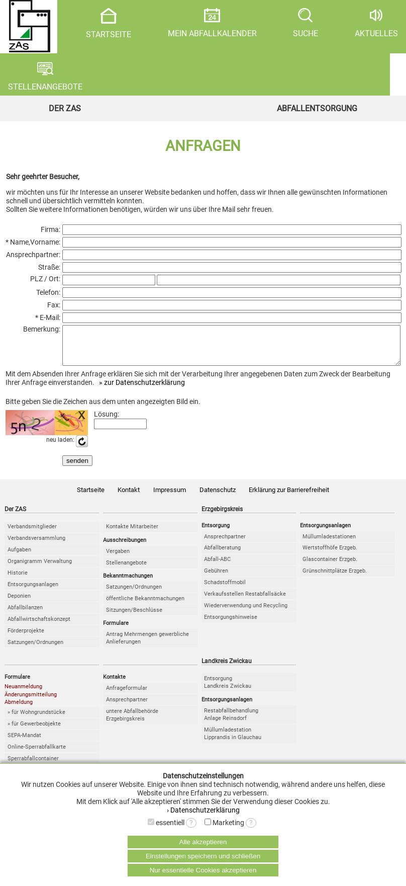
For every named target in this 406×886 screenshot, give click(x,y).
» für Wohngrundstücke (36, 719)
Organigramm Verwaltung (40, 569)
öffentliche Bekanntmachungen (145, 606)
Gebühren (216, 578)
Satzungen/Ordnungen (35, 650)
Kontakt (129, 497)
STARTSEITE (108, 23)
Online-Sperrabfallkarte (37, 754)
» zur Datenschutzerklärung (142, 390)
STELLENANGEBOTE (45, 76)
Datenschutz (217, 497)
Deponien (19, 603)
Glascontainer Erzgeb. (329, 566)
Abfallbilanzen (25, 615)
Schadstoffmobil (225, 590)
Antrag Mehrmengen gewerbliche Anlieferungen (147, 645)
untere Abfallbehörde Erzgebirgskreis (132, 722)
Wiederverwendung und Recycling (245, 613)
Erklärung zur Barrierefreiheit (289, 497)
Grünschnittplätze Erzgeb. (334, 578)
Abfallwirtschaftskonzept (39, 626)
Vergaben (118, 558)
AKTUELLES (376, 23)
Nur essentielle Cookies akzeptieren (203, 870)
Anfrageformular (126, 695)
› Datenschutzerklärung (203, 810)
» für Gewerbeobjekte (34, 731)
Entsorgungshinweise (230, 624)
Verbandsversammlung (36, 545)
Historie (18, 580)
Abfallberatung (222, 555)
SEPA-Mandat (24, 743)
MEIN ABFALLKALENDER (212, 23)
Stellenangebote (126, 570)
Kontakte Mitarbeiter (132, 534)
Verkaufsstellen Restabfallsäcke (245, 601)
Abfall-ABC (217, 566)
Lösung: (106, 422)
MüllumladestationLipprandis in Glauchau (232, 741)
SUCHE (305, 23)
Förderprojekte (26, 638)
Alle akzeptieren (203, 842)
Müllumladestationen (329, 544)
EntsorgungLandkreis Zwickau (227, 690)
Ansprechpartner (225, 544)
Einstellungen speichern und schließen (203, 856)
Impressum (169, 497)
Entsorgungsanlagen (33, 592)
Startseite (91, 497)
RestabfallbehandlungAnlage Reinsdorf (231, 722)
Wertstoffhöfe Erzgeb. (329, 555)
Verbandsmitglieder (32, 534)
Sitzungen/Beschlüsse (134, 617)
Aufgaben (19, 557)
